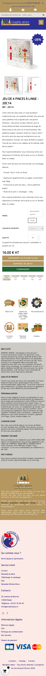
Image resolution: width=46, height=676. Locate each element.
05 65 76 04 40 (33, 3)
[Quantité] (32, 238)
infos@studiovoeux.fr (9, 606)
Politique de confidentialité (12, 632)
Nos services (6, 635)
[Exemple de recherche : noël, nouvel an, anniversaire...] (16, 14)
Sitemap (22, 661)
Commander (23, 269)
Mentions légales (7, 625)
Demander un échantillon (23, 258)
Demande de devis (23, 264)
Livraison (12, 661)
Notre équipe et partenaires (12, 558)
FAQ (2, 581)
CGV (3, 628)
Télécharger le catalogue (10, 577)
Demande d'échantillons (10, 584)
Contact (4, 570)
